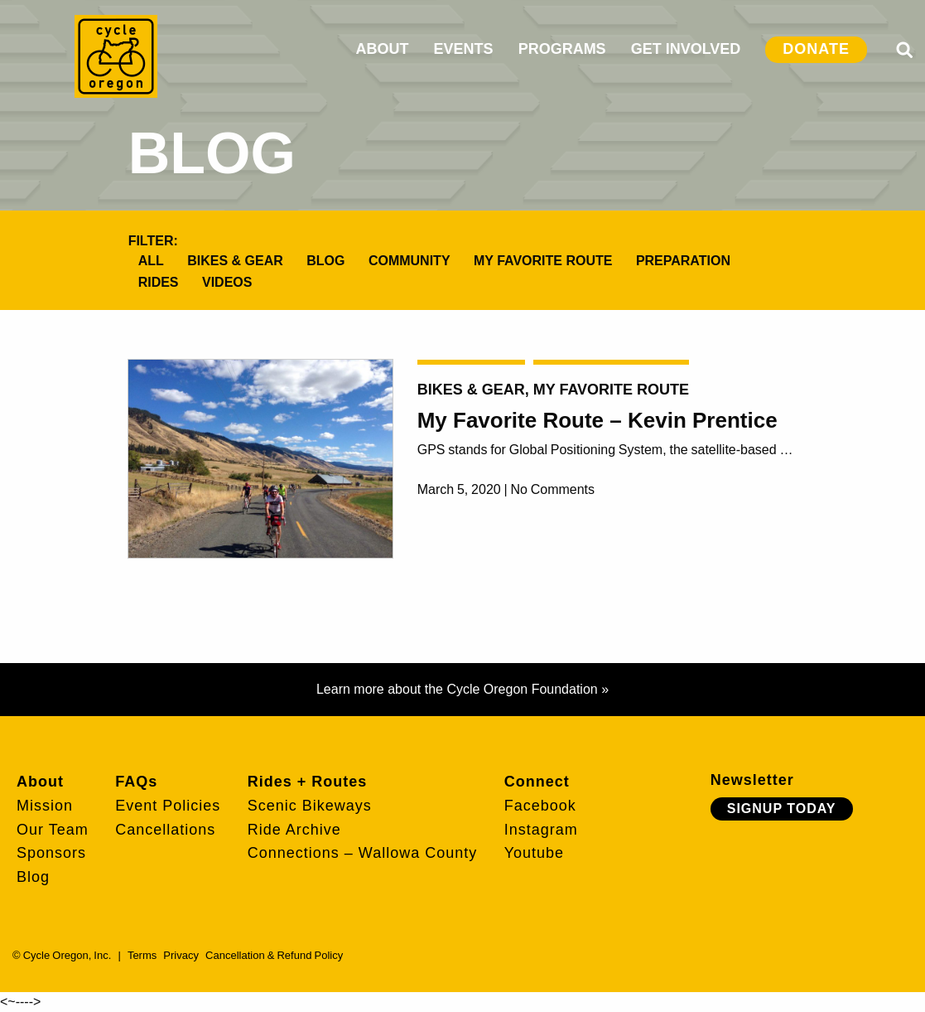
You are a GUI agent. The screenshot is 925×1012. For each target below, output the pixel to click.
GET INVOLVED (686, 49)
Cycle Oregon (116, 56)
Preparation (683, 261)
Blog (325, 261)
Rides (158, 282)
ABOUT (382, 49)
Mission (45, 805)
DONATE (816, 49)
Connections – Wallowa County (362, 853)
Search (904, 49)
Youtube (534, 853)
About (40, 781)
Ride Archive (294, 829)
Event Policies (167, 805)
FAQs (136, 781)
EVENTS (464, 49)
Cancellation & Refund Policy (274, 955)
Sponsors (51, 853)
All (151, 261)
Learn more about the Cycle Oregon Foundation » (462, 689)
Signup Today (781, 808)
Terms (142, 955)
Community (409, 261)
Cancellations (165, 829)
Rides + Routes (308, 781)
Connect (537, 781)
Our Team (53, 829)
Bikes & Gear (235, 261)
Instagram (541, 829)
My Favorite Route (543, 261)
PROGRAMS (562, 49)
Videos (227, 282)
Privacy (181, 955)
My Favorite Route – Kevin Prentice (597, 420)
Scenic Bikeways (310, 805)
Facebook (540, 805)
